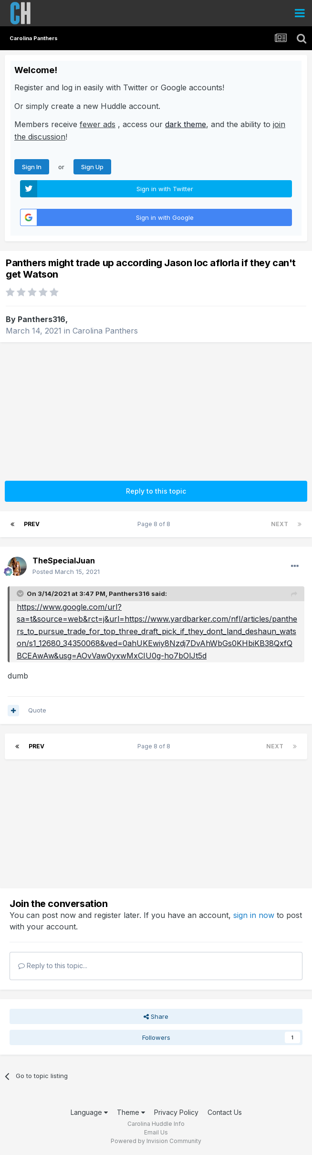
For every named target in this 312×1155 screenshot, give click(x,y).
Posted (66, 571)
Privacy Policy (176, 1112)
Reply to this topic (156, 491)
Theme (131, 1112)
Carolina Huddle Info (156, 1123)
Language (89, 1112)
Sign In (32, 167)
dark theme (185, 124)
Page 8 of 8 (155, 524)
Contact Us (225, 1112)
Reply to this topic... (52, 965)
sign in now (253, 915)
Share (156, 1016)
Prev (32, 524)
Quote (37, 710)
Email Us (156, 1132)
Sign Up (92, 167)
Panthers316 (41, 319)
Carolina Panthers (105, 330)
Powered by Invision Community (156, 1140)
